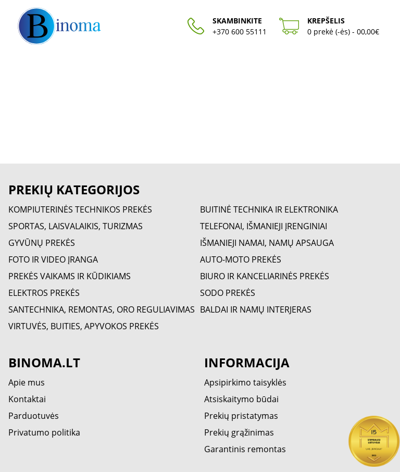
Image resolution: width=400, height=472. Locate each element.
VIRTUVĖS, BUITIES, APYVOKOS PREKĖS (83, 326)
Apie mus (26, 382)
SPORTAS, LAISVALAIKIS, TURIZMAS (75, 226)
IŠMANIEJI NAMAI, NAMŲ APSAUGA (267, 243)
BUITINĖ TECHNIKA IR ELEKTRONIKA (269, 209)
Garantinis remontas (245, 449)
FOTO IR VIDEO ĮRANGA (53, 259)
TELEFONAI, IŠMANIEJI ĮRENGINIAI (263, 226)
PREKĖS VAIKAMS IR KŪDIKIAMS (69, 276)
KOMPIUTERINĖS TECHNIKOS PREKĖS (80, 209)
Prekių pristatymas (241, 415)
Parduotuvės (33, 415)
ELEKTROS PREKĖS (44, 293)
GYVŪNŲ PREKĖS (41, 243)
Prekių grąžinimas (239, 432)
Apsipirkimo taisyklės (245, 382)
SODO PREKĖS (227, 293)
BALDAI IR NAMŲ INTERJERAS (255, 309)
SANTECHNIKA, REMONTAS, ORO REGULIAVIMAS (101, 309)
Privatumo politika (44, 432)
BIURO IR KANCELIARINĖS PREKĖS (264, 276)
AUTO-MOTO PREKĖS (240, 259)
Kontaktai (27, 399)
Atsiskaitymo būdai (241, 399)
